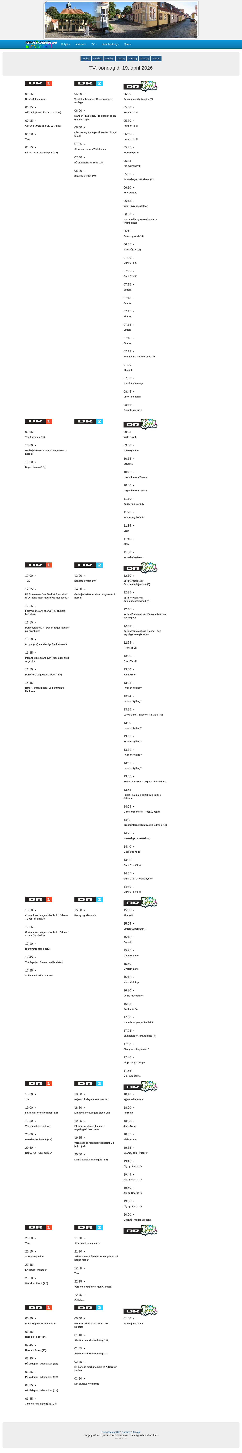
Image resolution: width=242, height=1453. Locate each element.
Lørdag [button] (85, 58)
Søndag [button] (97, 58)
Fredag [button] (156, 58)
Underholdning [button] (110, 44)
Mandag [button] (109, 58)
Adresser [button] (81, 44)
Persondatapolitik (110, 1432)
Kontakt (136, 1432)
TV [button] (94, 44)
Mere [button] (127, 44)
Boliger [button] (65, 44)
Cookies (126, 1432)
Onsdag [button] (133, 58)
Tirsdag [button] (121, 58)
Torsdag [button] (144, 58)
